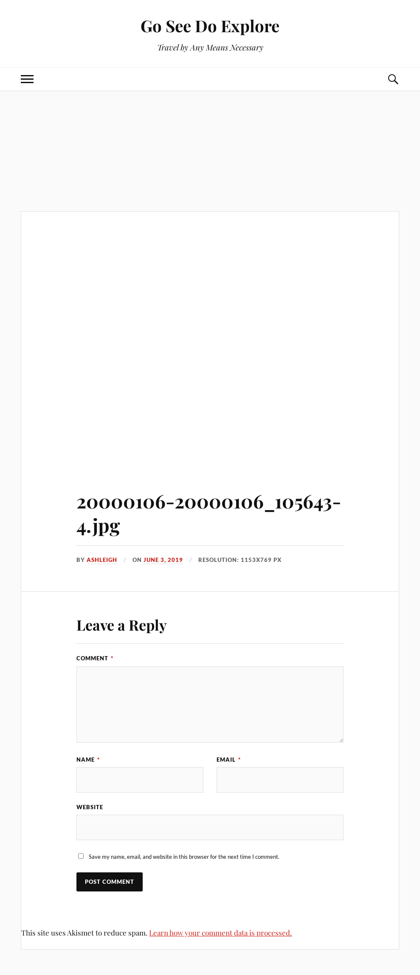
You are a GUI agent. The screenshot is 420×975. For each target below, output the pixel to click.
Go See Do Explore (210, 25)
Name (88, 759)
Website (89, 807)
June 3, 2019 (163, 559)
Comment (94, 658)
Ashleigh (102, 559)
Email (229, 759)
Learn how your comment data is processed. (220, 932)
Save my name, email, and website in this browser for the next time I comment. (184, 856)
